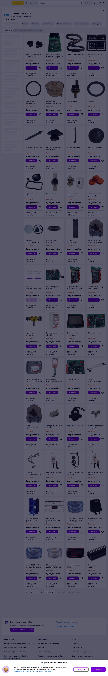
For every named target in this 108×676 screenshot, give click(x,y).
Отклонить (81, 669)
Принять (98, 669)
